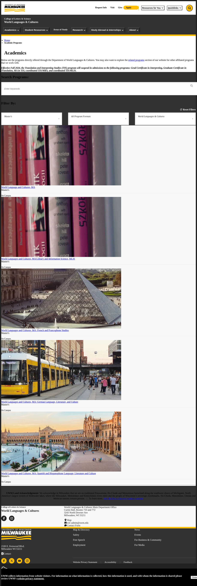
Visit (112, 7)
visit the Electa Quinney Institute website (123, 498)
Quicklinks (174, 8)
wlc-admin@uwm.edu (77, 523)
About (134, 30)
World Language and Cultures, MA (18, 187)
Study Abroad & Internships (107, 30)
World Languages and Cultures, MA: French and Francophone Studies (35, 330)
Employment (79, 545)
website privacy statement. (30, 578)
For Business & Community (147, 540)
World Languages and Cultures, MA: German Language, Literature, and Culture (39, 402)
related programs (136, 60)
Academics (11, 30)
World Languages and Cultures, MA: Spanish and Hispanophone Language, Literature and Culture (48, 473)
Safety (76, 535)
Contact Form (73, 525)
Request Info (101, 7)
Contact (7, 553)
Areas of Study (60, 29)
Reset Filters (189, 109)
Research (79, 30)
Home (7, 40)
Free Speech (79, 540)
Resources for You (153, 8)
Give (120, 7)
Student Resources (36, 30)
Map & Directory (81, 529)
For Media (139, 545)
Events (137, 535)
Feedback (128, 562)
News (137, 529)
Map (69, 520)
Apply (128, 7)
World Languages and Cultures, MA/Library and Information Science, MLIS (38, 259)
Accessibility (110, 562)
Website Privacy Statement (85, 562)
